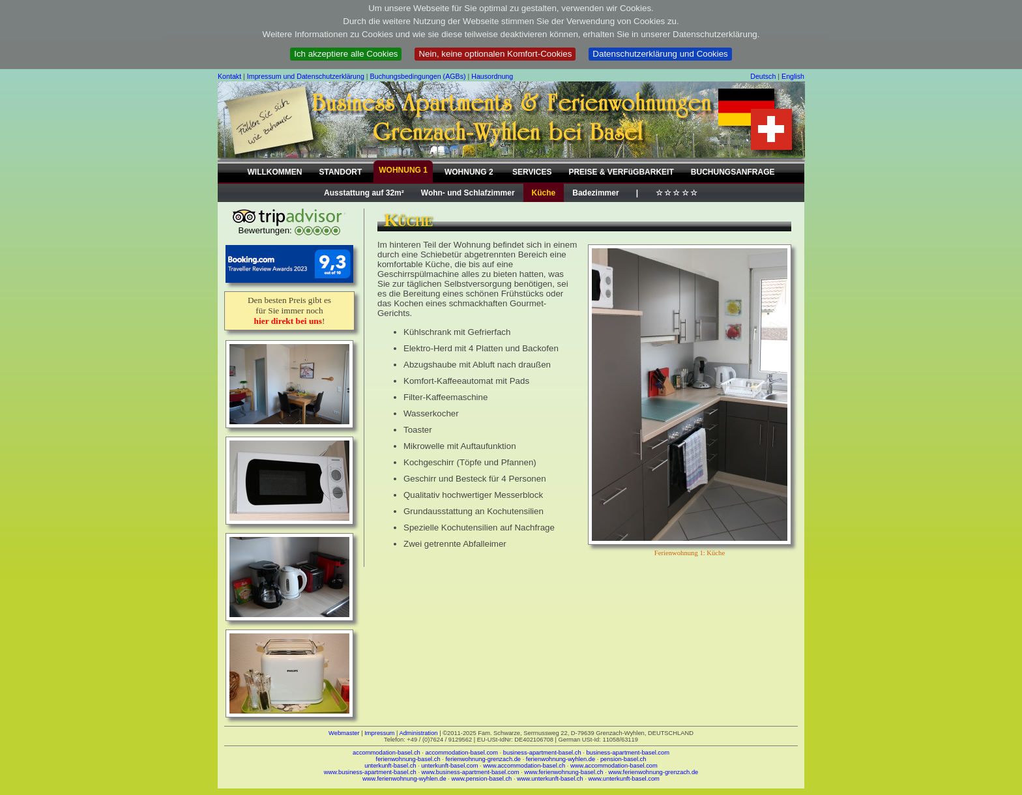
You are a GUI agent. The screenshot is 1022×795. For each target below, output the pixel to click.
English (792, 76)
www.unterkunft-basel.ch (550, 778)
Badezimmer (595, 192)
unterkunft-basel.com (449, 765)
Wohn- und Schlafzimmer (468, 192)
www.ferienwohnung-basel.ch (563, 772)
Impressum (379, 733)
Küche (544, 192)
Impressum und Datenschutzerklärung (305, 76)
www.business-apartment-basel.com (470, 772)
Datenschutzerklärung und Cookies (659, 54)
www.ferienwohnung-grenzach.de (653, 772)
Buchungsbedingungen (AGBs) (418, 76)
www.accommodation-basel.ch (524, 765)
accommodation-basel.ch (386, 752)
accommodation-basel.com (462, 752)
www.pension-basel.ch (481, 778)
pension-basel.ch (623, 759)
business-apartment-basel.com (627, 752)
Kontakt (229, 76)
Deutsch (763, 76)
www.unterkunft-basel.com (623, 778)
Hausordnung (492, 76)
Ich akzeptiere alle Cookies (346, 54)
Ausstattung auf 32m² (364, 192)
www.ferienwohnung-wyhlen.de (404, 778)
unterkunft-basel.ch (390, 765)
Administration (418, 733)
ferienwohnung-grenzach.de (483, 759)
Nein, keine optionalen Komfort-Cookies (495, 54)
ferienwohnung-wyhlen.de (560, 759)
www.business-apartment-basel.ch (370, 772)
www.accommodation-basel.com (614, 765)
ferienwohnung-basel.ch (408, 759)
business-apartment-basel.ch (542, 752)
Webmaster (344, 733)
